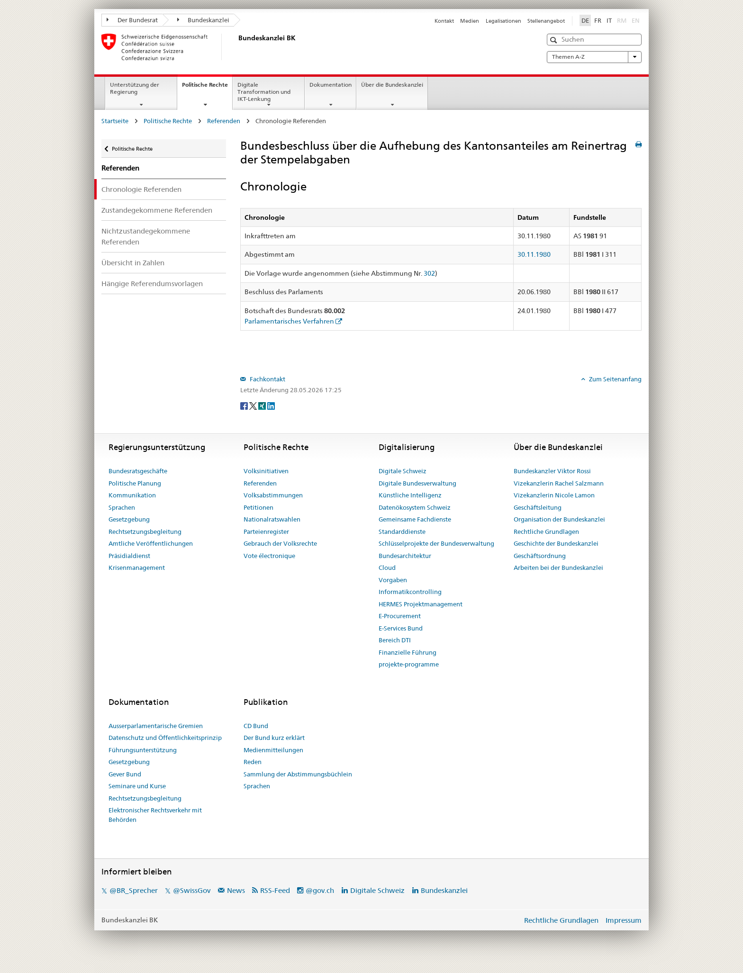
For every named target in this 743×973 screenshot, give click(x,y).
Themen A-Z (594, 57)
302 (429, 273)
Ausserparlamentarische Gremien (156, 726)
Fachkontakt (266, 379)
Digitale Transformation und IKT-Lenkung (263, 91)
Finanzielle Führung (407, 652)
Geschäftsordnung (540, 555)
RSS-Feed (275, 890)
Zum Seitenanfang (615, 379)
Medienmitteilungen (273, 750)
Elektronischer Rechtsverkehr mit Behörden (155, 814)
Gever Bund (125, 774)
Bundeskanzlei (203, 20)
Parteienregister (266, 531)
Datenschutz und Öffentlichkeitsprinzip (165, 737)
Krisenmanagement (137, 567)
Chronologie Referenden (141, 189)
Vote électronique (269, 555)
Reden (253, 762)
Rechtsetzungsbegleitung (145, 531)
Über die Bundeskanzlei (392, 84)
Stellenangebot (546, 21)
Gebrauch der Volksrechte (280, 543)
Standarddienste (402, 531)
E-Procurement (400, 616)
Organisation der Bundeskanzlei (559, 519)
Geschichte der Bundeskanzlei (556, 543)
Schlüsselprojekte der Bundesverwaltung (436, 543)
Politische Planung (135, 483)
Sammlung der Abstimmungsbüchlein (298, 774)
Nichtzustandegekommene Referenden (145, 236)
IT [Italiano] (609, 20)
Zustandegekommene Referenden (156, 210)
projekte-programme (409, 664)
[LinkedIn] (271, 405)
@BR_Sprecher (133, 890)
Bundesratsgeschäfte (138, 471)
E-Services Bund (401, 628)
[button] (554, 40)
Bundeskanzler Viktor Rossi (552, 471)
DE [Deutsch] (585, 20)
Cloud (387, 567)
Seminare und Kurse (137, 786)
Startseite (114, 121)
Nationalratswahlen (272, 519)
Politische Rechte (207, 88)
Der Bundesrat (132, 20)
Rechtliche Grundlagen (546, 531)
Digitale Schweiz (402, 471)
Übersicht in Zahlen (132, 262)
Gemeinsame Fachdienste (415, 519)
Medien (469, 21)
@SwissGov (191, 890)
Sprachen (122, 507)
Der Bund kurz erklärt (274, 737)
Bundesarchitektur (405, 555)
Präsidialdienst (129, 555)
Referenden (223, 121)
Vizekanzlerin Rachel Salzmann (559, 483)
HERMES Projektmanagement (420, 604)
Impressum (624, 920)
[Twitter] (253, 405)
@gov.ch (320, 890)
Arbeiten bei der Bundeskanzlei (558, 567)
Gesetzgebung (129, 519)
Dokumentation (330, 84)
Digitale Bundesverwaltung (417, 483)
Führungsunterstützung (143, 750)
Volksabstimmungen (273, 495)
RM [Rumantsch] (621, 20)
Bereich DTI (395, 640)
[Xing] (262, 405)
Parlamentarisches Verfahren (289, 321)
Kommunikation (132, 495)
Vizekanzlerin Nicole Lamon (554, 495)
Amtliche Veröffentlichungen (151, 543)
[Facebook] (244, 405)
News (236, 890)
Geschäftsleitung (538, 507)
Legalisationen (503, 21)
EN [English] (636, 20)
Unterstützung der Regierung (134, 88)
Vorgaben (393, 580)
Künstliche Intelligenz (410, 495)
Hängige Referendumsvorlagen (152, 283)
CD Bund (256, 726)
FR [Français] (597, 20)
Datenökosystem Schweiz (415, 507)
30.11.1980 (534, 254)
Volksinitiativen (266, 471)
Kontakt (444, 21)
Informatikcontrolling (410, 591)
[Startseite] (236, 47)
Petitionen (258, 507)
